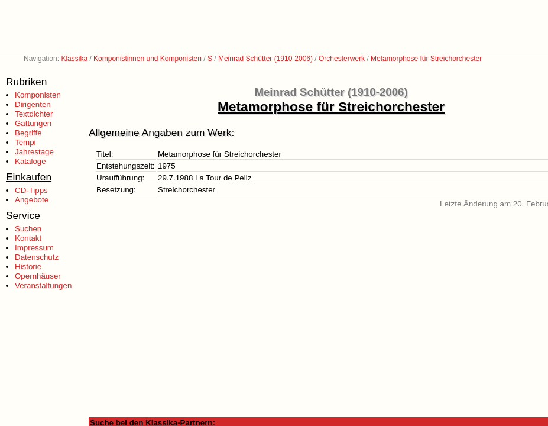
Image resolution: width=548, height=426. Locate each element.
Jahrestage (34, 151)
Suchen (28, 228)
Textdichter (34, 113)
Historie (28, 266)
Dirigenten (33, 104)
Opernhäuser (38, 276)
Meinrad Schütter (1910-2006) (265, 58)
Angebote (31, 199)
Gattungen (33, 123)
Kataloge (30, 161)
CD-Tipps (31, 190)
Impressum (34, 247)
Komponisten (38, 95)
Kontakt (28, 238)
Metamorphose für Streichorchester (426, 58)
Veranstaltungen (43, 285)
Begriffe (28, 132)
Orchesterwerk (342, 58)
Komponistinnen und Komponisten (147, 58)
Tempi (25, 142)
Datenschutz (37, 257)
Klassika (74, 58)
